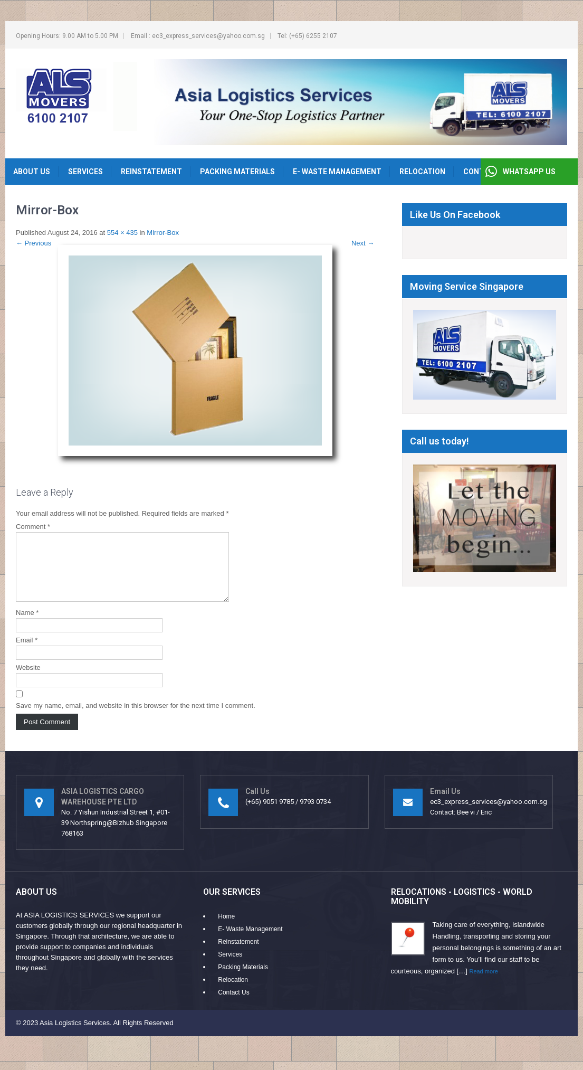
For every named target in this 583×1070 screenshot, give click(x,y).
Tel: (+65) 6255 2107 (307, 36)
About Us (31, 171)
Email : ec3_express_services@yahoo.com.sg (198, 36)
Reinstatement (151, 171)
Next (362, 243)
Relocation (422, 171)
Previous (33, 243)
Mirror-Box (163, 232)
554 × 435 (122, 232)
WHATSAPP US (529, 171)
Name (27, 625)
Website (28, 680)
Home (226, 929)
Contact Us (233, 1005)
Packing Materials (237, 171)
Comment (33, 527)
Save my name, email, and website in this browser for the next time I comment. (135, 718)
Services (85, 171)
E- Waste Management (337, 171)
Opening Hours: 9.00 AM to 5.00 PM (67, 36)
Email (26, 653)
